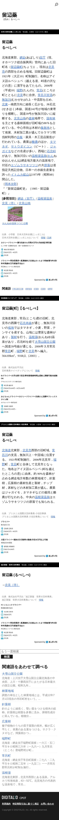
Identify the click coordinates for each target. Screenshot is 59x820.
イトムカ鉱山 (20, 174)
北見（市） (9, 203)
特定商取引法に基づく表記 (26, 804)
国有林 (50, 118)
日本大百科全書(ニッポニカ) (11, 32)
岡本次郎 (11, 183)
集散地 (45, 127)
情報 (43, 237)
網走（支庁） (26, 198)
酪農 (35, 141)
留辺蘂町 (17, 66)
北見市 (27, 450)
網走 (22, 57)
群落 (47, 165)
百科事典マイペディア (9, 298)
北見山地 (20, 118)
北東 (5, 104)
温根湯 (33, 337)
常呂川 (42, 95)
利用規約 (6, 804)
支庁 (42, 57)
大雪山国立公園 (17, 289)
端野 (20, 90)
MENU (5, 5)
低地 (11, 327)
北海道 (6, 450)
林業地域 (28, 289)
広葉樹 (43, 289)
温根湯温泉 (39, 155)
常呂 (39, 90)
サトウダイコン (21, 146)
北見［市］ (12, 585)
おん (51, 155)
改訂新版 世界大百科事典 (10, 565)
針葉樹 (36, 289)
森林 (32, 118)
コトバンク (30, 4)
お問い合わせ (47, 804)
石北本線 (26, 323)
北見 (20, 95)
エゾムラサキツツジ (24, 165)
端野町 (50, 289)
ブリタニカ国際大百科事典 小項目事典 (14, 424)
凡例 (49, 237)
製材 (14, 337)
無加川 (6, 99)
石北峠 (51, 151)
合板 (20, 137)
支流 (49, 95)
